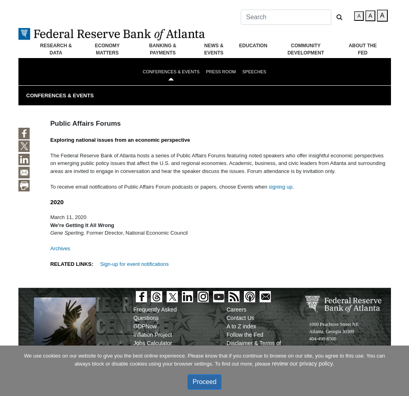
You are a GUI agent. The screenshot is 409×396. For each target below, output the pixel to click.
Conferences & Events (171, 71)
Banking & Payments (162, 49)
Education (253, 45)
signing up (280, 187)
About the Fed (363, 49)
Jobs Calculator (152, 343)
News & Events (214, 49)
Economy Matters (107, 49)
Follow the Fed (245, 335)
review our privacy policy (302, 363)
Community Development (306, 49)
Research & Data (56, 49)
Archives (60, 248)
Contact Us (240, 318)
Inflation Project (152, 335)
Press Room (221, 71)
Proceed (205, 381)
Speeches (254, 71)
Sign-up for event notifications (134, 264)
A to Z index (241, 326)
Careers (237, 309)
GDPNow (145, 326)
